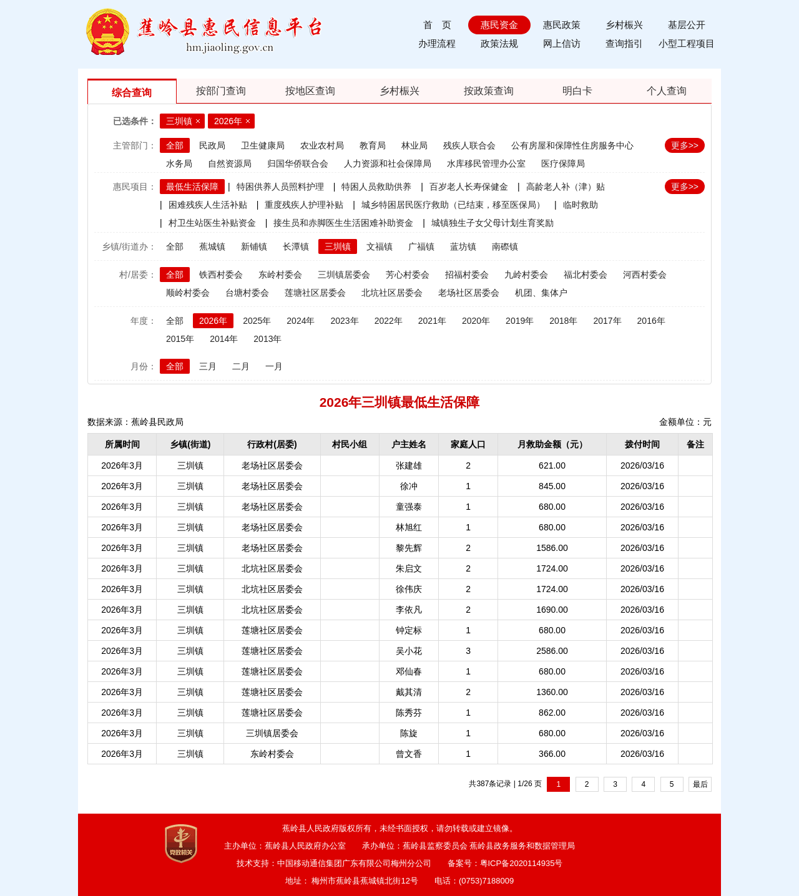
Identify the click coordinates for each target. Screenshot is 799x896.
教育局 (373, 145)
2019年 (520, 321)
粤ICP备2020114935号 (521, 863)
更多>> (685, 145)
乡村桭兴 (624, 24)
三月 (208, 366)
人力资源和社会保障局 (387, 163)
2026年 (228, 121)
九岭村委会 (526, 275)
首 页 (437, 24)
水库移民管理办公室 (486, 163)
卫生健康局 (263, 145)
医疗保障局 (563, 163)
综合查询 (132, 92)
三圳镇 (179, 121)
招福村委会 (467, 275)
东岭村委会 (280, 275)
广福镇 (421, 246)
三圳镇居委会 (344, 275)
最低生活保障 (192, 187)
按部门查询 (221, 90)
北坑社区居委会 (392, 293)
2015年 (180, 339)
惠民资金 (499, 24)
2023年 (344, 321)
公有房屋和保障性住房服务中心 (572, 145)
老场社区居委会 (468, 293)
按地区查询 (310, 90)
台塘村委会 (247, 293)
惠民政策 (562, 24)
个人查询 (667, 90)
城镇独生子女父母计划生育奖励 (492, 223)
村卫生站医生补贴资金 (212, 223)
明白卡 (577, 90)
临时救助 (580, 205)
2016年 (651, 321)
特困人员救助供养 (376, 187)
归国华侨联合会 (297, 163)
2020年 (476, 321)
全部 (175, 145)
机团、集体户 (541, 293)
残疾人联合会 (469, 145)
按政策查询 (489, 90)
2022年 (389, 321)
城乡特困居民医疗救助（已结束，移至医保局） (453, 205)
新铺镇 (254, 246)
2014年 (224, 339)
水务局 (179, 163)
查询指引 (624, 43)
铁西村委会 (221, 275)
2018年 (563, 321)
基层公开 (686, 24)
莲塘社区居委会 (315, 293)
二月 (241, 366)
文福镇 (379, 246)
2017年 (607, 321)
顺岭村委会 (188, 293)
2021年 (432, 321)
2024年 (301, 321)
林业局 (414, 145)
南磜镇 (505, 246)
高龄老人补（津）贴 (565, 187)
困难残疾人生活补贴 (208, 205)
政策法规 (499, 43)
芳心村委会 (407, 275)
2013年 (267, 339)
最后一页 (700, 786)
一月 (274, 366)
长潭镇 (296, 246)
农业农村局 (322, 145)
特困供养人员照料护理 (280, 187)
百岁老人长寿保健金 (468, 187)
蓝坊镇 (463, 246)
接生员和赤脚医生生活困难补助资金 (343, 223)
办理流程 (437, 43)
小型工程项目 (687, 43)
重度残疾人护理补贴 (304, 205)
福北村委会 (585, 275)
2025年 (257, 321)
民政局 (212, 145)
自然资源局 (230, 163)
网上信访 (562, 43)
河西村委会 (645, 275)
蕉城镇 (212, 246)
